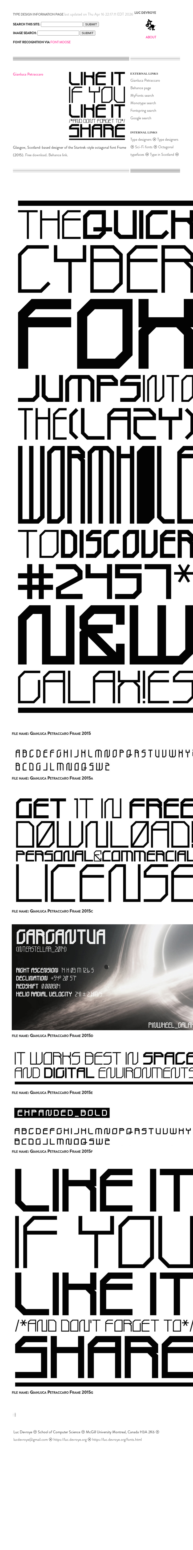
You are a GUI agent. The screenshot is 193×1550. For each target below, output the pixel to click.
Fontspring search (143, 110)
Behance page (140, 88)
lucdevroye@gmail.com (30, 1439)
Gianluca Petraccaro (145, 80)
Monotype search (143, 103)
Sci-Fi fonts (144, 147)
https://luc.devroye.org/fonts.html (117, 1439)
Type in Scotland (162, 154)
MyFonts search (142, 95)
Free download (36, 155)
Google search (140, 118)
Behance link (57, 155)
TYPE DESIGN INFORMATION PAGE (38, 14)
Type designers (141, 139)
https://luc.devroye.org (70, 1439)
